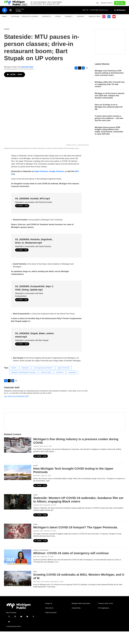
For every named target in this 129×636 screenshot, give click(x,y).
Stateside (15, 21)
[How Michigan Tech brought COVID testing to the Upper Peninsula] (17, 477)
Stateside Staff (27, 71)
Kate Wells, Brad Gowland (41, 586)
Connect (68, 21)
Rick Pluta (36, 561)
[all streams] (120, 15)
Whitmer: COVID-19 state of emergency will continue (71, 557)
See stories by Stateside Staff (16, 401)
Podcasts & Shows (30, 21)
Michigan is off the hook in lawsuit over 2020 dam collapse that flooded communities (109, 100)
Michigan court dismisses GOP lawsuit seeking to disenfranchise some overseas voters (109, 77)
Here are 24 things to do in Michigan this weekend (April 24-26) (109, 111)
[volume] (10, 14)
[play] (4, 15)
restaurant (72, 377)
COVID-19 (59, 377)
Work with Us (49, 612)
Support (80, 21)
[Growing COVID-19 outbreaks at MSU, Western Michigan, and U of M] (17, 583)
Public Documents (51, 617)
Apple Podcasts (41, 176)
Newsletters (94, 21)
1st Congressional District (43, 372)
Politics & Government (40, 554)
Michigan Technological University (23, 377)
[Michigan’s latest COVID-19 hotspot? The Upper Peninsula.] (17, 535)
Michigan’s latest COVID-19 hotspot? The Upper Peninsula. (75, 532)
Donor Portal (108, 5)
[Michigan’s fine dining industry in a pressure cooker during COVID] (17, 449)
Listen (57, 21)
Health (6, 34)
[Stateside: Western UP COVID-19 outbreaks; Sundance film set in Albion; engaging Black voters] (17, 506)
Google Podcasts (56, 176)
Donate (122, 5)
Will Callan (36, 480)
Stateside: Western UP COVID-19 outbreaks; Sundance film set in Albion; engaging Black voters (78, 504)
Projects (46, 21)
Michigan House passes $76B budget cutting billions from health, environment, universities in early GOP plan (109, 135)
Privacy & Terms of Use (105, 608)
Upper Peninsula (64, 372)
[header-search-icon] (98, 5)
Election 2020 (46, 377)
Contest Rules (76, 612)
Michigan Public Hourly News (81, 608)
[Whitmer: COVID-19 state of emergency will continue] (17, 561)
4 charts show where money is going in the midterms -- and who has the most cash (109, 123)
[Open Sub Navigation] (8, 21)
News (4, 21)
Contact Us (48, 608)
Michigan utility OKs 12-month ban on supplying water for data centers (110, 89)
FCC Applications (103, 612)
